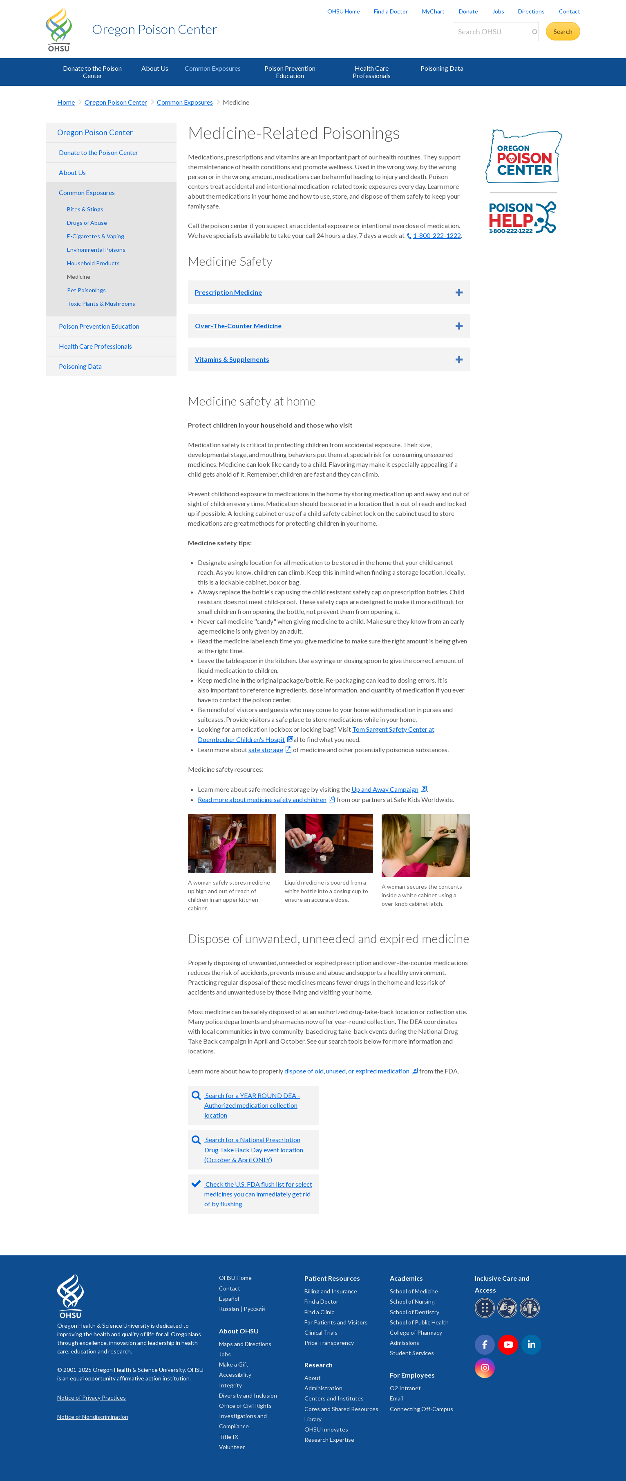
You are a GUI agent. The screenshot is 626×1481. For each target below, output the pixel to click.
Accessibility (235, 1374)
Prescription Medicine (228, 292)
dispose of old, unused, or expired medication (346, 1071)
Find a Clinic (319, 1311)
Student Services (412, 1352)
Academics (406, 1278)
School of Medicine (414, 1291)
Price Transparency (329, 1342)
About (312, 1377)
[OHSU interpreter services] (531, 1316)
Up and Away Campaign (384, 789)
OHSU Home (343, 11)
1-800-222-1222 (437, 235)
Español (229, 1298)
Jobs (498, 11)
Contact (569, 11)
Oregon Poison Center (154, 29)
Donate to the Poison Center (92, 71)
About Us (154, 68)
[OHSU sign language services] (508, 1316)
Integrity (230, 1385)
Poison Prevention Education (289, 71)
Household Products (93, 263)
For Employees (412, 1375)
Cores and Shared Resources (341, 1408)
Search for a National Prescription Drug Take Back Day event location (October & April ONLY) (253, 1149)
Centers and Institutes (334, 1398)
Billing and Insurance (330, 1291)
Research (318, 1365)
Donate (468, 11)
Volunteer (232, 1446)
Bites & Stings (85, 209)
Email (396, 1398)
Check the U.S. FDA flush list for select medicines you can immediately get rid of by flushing (258, 1194)
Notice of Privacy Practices (91, 1397)
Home (66, 102)
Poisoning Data (441, 68)
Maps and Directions (245, 1343)
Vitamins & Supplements (232, 359)
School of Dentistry (414, 1311)
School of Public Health (419, 1322)
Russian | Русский (242, 1308)
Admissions (404, 1342)
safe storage (265, 749)
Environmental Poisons (96, 249)
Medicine (78, 276)
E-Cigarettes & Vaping (95, 236)
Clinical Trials (321, 1332)
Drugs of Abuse (87, 222)
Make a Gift (233, 1364)
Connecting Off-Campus (421, 1408)
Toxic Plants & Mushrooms (101, 303)
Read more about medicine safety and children (262, 799)
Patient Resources (332, 1278)
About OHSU (239, 1331)
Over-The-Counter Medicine (238, 325)
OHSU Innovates (326, 1429)
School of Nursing (412, 1301)
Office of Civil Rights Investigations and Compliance (245, 1415)
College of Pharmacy (416, 1332)
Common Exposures (213, 68)
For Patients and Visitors (336, 1322)
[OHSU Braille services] (486, 1316)
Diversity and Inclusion (248, 1395)
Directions (531, 11)
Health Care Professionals (372, 71)
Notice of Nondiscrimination (92, 1416)
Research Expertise (329, 1439)
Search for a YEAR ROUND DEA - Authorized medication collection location (252, 1105)
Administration (323, 1388)
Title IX (228, 1436)
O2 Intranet (405, 1388)
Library (313, 1419)
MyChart (433, 11)
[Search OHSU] (496, 31)
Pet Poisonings (86, 290)
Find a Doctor (391, 11)
